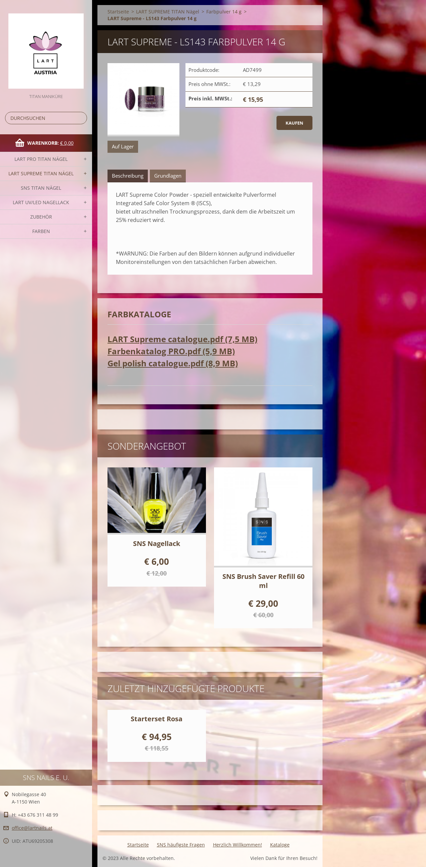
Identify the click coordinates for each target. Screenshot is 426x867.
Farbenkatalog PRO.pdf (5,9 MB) (171, 351)
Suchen (80, 118)
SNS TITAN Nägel (41, 188)
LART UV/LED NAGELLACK (41, 202)
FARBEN (41, 231)
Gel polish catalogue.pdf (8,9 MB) (173, 363)
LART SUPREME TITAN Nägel (41, 173)
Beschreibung (127, 175)
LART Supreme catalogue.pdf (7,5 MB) (182, 339)
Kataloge (280, 844)
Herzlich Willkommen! (237, 844)
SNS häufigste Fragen (181, 844)
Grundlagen (167, 175)
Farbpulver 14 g (224, 11)
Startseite (118, 11)
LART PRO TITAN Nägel (41, 159)
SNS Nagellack (156, 543)
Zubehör (41, 217)
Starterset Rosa (156, 718)
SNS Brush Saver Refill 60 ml (263, 581)
